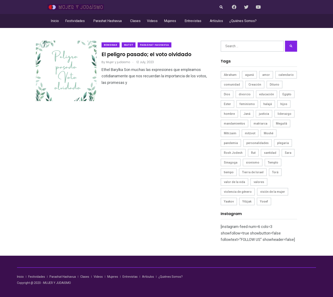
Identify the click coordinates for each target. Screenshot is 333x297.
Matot (129, 45)
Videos (152, 21)
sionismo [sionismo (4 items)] (252, 162)
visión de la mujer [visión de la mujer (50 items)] (272, 191)
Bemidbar (112, 45)
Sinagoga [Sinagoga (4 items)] (230, 162)
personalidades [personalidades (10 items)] (257, 143)
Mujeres (170, 21)
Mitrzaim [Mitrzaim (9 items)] (230, 133)
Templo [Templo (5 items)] (273, 162)
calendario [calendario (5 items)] (286, 74)
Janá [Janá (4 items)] (246, 113)
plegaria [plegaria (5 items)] (283, 143)
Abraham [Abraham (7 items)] (230, 74)
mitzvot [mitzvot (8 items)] (250, 133)
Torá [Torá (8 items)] (275, 172)
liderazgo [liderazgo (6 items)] (284, 113)
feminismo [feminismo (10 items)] (247, 104)
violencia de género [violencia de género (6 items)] (238, 191)
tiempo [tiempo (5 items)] (229, 172)
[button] (76, 21)
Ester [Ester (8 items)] (227, 104)
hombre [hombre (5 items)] (229, 113)
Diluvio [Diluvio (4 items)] (274, 84)
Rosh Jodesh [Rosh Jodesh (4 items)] (233, 152)
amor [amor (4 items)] (266, 74)
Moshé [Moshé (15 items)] (268, 133)
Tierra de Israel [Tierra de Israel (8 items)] (253, 172)
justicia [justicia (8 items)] (264, 113)
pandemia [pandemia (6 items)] (231, 143)
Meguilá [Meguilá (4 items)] (281, 123)
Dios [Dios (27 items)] (227, 94)
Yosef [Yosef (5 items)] (264, 201)
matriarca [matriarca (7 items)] (260, 123)
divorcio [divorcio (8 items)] (245, 94)
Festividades (75, 21)
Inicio (55, 21)
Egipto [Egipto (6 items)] (286, 94)
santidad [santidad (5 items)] (270, 152)
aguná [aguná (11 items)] (249, 74)
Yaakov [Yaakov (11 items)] (229, 201)
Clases (135, 21)
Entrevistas (193, 21)
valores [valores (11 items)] (259, 182)
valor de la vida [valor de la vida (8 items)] (234, 182)
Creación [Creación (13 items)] (254, 84)
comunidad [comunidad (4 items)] (232, 84)
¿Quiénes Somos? (243, 21)
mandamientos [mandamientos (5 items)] (234, 123)
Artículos (216, 21)
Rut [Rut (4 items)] (253, 152)
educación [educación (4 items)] (266, 94)
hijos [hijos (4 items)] (283, 104)
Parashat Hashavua (107, 21)
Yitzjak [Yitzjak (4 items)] (246, 201)
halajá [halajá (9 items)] (267, 104)
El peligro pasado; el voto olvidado (148, 54)
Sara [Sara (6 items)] (288, 152)
